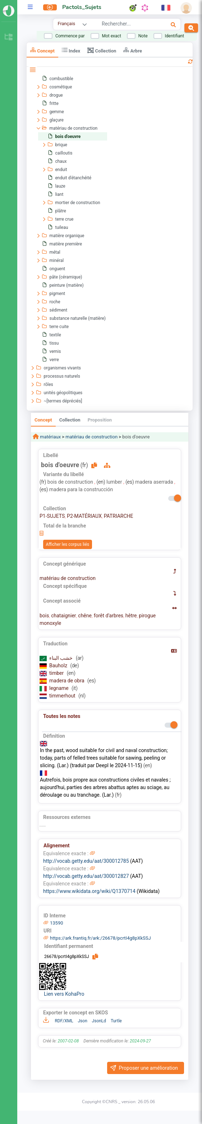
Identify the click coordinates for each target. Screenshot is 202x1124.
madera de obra (67, 680)
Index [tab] (71, 50)
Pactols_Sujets (81, 7)
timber (57, 673)
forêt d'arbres (108, 615)
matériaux (50, 436)
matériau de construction (91, 436)
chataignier (63, 615)
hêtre (131, 615)
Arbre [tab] (132, 50)
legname (59, 688)
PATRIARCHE (118, 516)
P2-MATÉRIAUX (84, 516)
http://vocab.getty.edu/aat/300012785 (86, 861)
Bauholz (59, 665)
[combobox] (126, 24)
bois (44, 615)
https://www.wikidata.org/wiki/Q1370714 (89, 891)
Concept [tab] (42, 50)
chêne (85, 615)
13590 (56, 923)
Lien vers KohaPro (64, 994)
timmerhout (63, 696)
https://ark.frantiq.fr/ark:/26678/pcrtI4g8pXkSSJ (100, 938)
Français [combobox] (66, 23)
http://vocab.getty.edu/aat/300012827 (86, 876)
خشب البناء (61, 658)
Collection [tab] (101, 50)
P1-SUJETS (52, 516)
